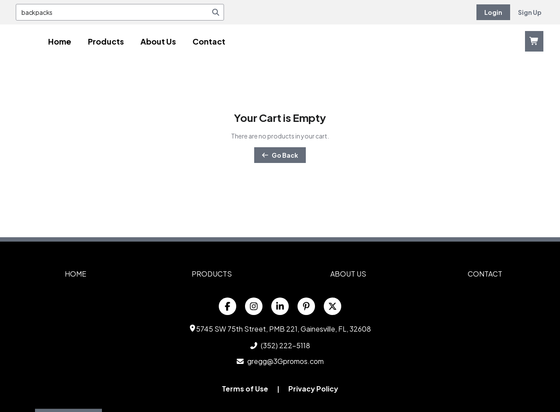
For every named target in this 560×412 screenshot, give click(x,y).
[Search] (216, 12)
